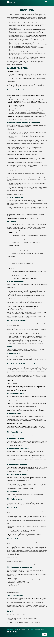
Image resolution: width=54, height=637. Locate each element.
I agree (44, 634)
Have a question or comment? (12, 629)
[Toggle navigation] (46, 2)
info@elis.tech (32, 629)
